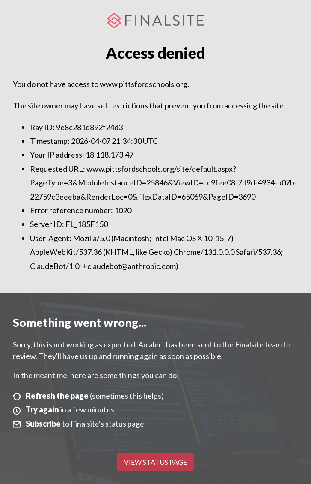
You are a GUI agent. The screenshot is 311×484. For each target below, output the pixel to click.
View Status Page (155, 462)
